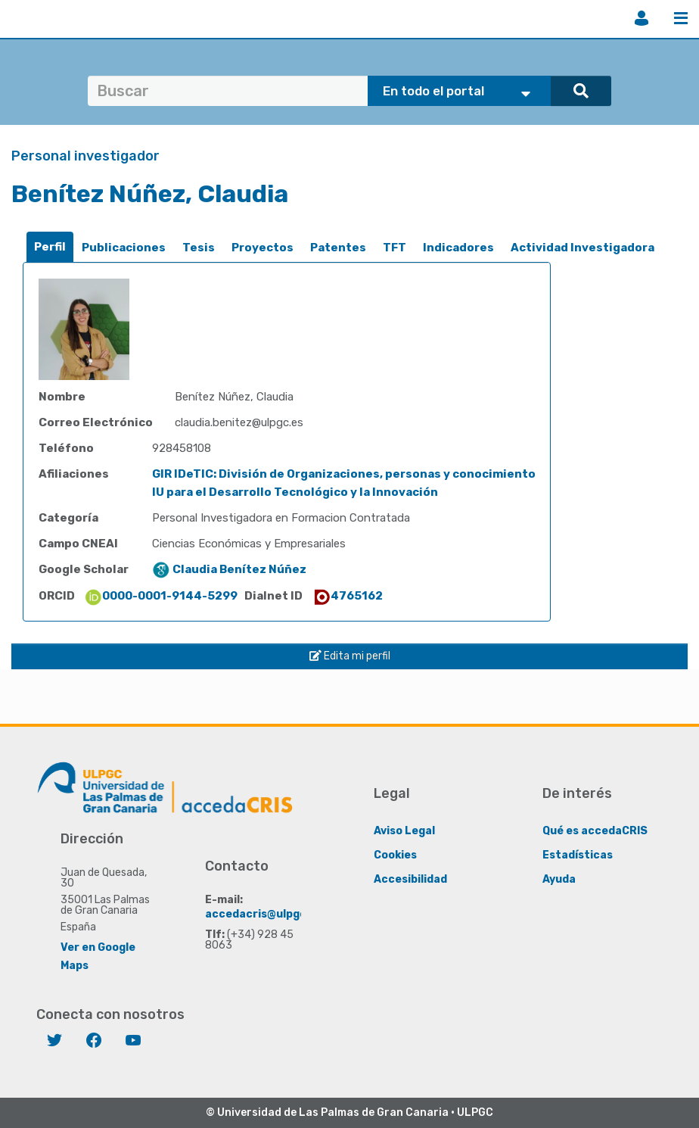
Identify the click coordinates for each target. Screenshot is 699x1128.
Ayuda (559, 879)
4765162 (347, 596)
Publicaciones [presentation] (124, 247)
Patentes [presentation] (338, 247)
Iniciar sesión (641, 18)
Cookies (395, 855)
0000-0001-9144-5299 (161, 596)
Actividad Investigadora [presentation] (582, 247)
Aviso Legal (404, 830)
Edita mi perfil (349, 656)
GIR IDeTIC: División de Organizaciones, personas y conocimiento (344, 474)
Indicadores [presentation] (458, 247)
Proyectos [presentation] (262, 247)
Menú (681, 18)
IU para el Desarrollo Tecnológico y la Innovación (295, 492)
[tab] (49, 247)
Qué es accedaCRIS (595, 830)
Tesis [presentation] (198, 247)
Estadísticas (577, 855)
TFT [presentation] (394, 247)
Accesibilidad (410, 879)
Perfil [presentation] (50, 247)
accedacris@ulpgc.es (263, 914)
